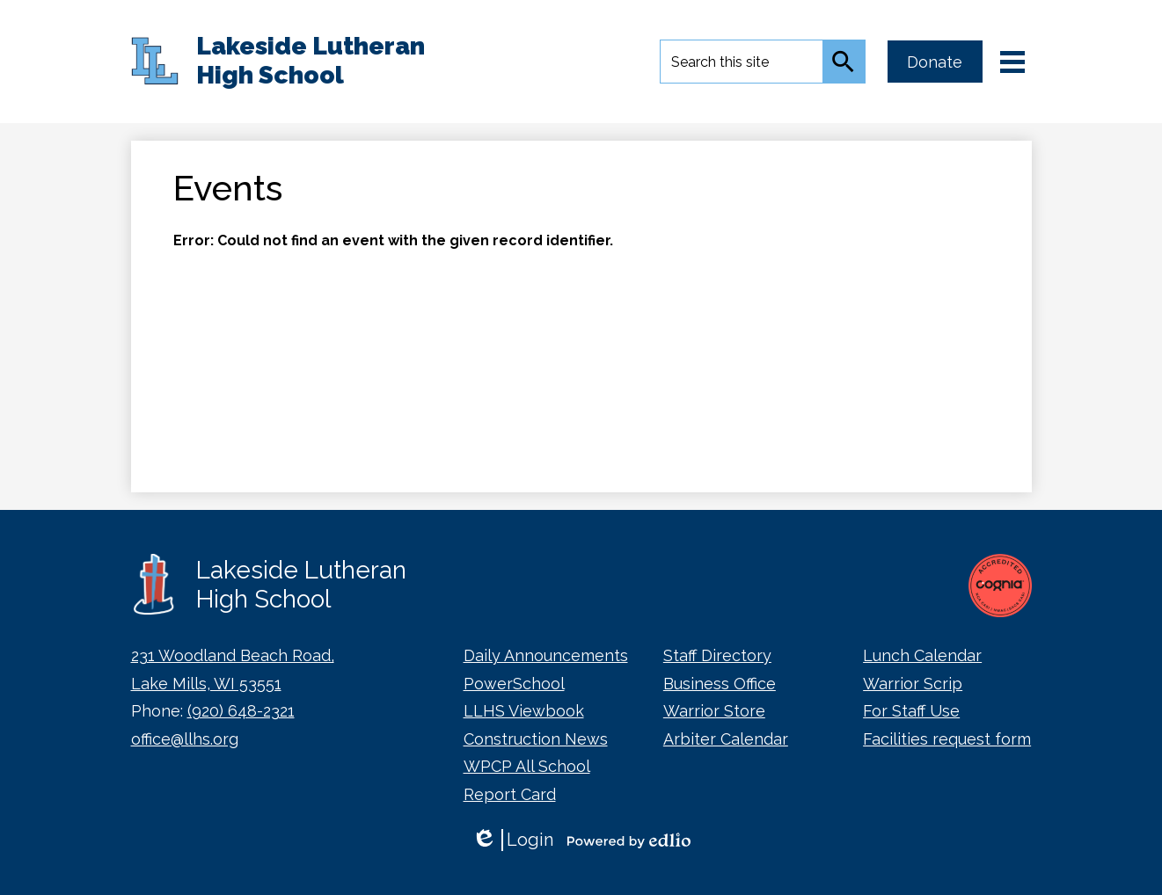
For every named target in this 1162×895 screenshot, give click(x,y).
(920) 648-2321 (241, 711)
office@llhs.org (184, 739)
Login (512, 840)
